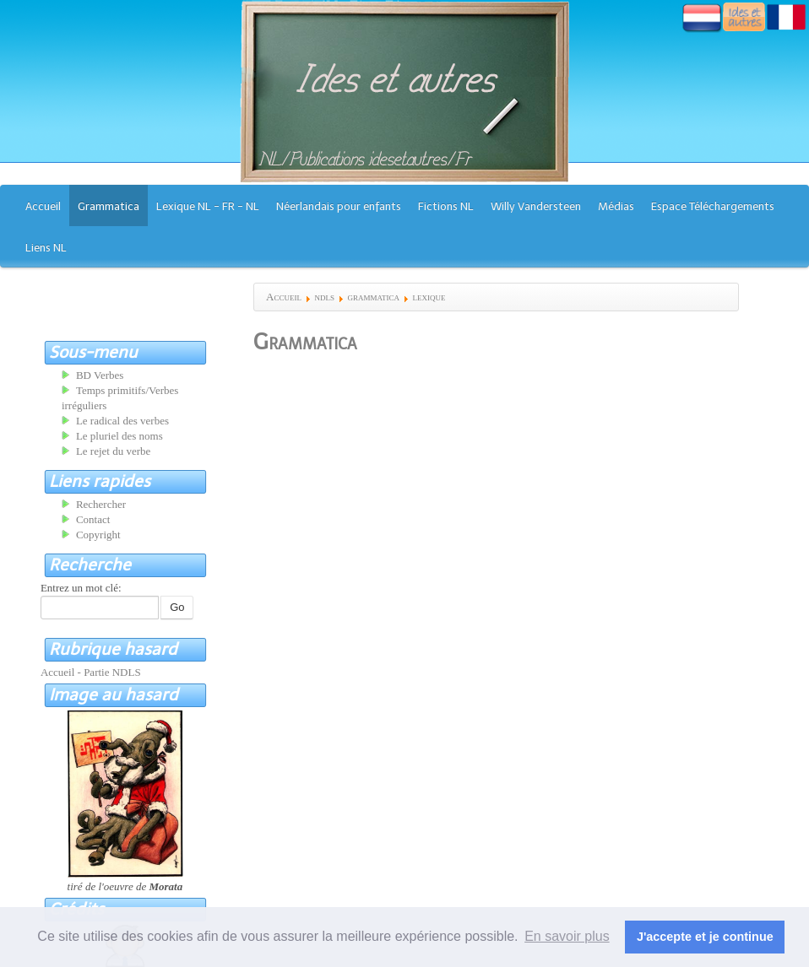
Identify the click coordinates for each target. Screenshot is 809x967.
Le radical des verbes (122, 420)
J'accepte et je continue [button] (705, 936)
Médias (616, 206)
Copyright (98, 534)
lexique (428, 296)
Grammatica (108, 206)
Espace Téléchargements (712, 206)
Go (177, 607)
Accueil (43, 206)
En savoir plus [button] (567, 936)
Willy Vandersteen (536, 206)
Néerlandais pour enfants (338, 206)
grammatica (373, 296)
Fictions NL (446, 206)
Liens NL (46, 247)
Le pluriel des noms (119, 435)
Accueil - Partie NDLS (91, 672)
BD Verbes (99, 375)
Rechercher (101, 504)
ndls (324, 296)
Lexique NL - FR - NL (207, 206)
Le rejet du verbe (113, 451)
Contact (93, 519)
